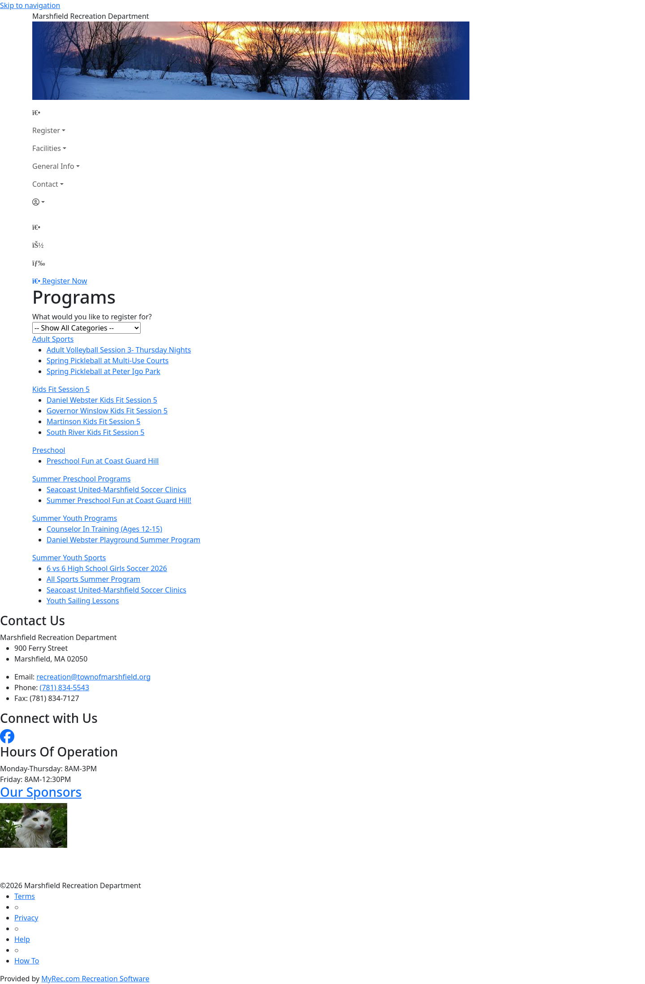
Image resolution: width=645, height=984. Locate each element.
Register (46, 130)
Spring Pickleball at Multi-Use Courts (107, 360)
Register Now (64, 281)
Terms (24, 896)
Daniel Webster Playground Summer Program (123, 540)
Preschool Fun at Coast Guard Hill (103, 461)
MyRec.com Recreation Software (95, 979)
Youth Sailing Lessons (83, 601)
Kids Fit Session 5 (61, 389)
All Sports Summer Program (93, 579)
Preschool (48, 450)
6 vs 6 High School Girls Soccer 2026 (107, 568)
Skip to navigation (30, 5)
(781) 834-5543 (64, 687)
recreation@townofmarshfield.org (94, 677)
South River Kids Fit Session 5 (95, 432)
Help (22, 939)
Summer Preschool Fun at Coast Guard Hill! (119, 500)
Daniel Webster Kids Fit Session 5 (102, 400)
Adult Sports (52, 339)
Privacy (26, 918)
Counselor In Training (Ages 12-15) (104, 529)
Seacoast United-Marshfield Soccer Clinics (116, 489)
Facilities (46, 148)
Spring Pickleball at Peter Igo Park (103, 371)
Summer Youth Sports (69, 558)
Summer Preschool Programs (81, 479)
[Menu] (38, 263)
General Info (53, 166)
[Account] (56, 202)
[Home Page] (56, 112)
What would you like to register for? (92, 317)
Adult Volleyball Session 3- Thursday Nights (119, 350)
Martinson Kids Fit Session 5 (94, 421)
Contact (45, 184)
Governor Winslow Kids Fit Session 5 (107, 411)
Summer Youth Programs (74, 518)
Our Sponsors (41, 791)
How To (26, 961)
